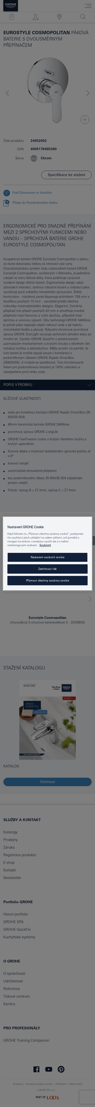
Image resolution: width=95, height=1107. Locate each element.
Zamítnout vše (47, 568)
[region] (47, 553)
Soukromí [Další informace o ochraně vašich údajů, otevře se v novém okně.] (45, 545)
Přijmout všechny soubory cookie (47, 580)
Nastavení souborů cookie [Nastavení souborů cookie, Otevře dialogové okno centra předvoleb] (48, 557)
